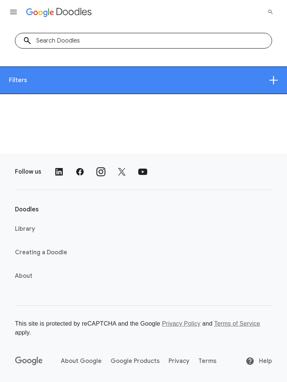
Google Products (135, 361)
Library (25, 229)
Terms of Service (237, 323)
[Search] (270, 12)
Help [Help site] (259, 361)
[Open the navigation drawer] (13, 12)
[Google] (29, 361)
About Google (81, 361)
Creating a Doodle (41, 252)
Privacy (179, 361)
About (24, 276)
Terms (207, 361)
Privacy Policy (181, 323)
